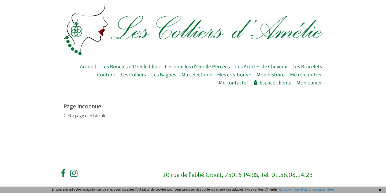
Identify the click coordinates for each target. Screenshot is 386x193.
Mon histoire (271, 74)
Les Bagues (163, 74)
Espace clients (272, 82)
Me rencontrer (306, 74)
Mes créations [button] (234, 74)
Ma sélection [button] (196, 74)
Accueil (88, 66)
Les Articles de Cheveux (261, 66)
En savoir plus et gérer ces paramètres (307, 189)
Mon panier (309, 82)
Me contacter (233, 82)
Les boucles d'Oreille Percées (197, 66)
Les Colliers (133, 74)
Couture (106, 74)
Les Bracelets (307, 66)
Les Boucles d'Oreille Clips (130, 66)
